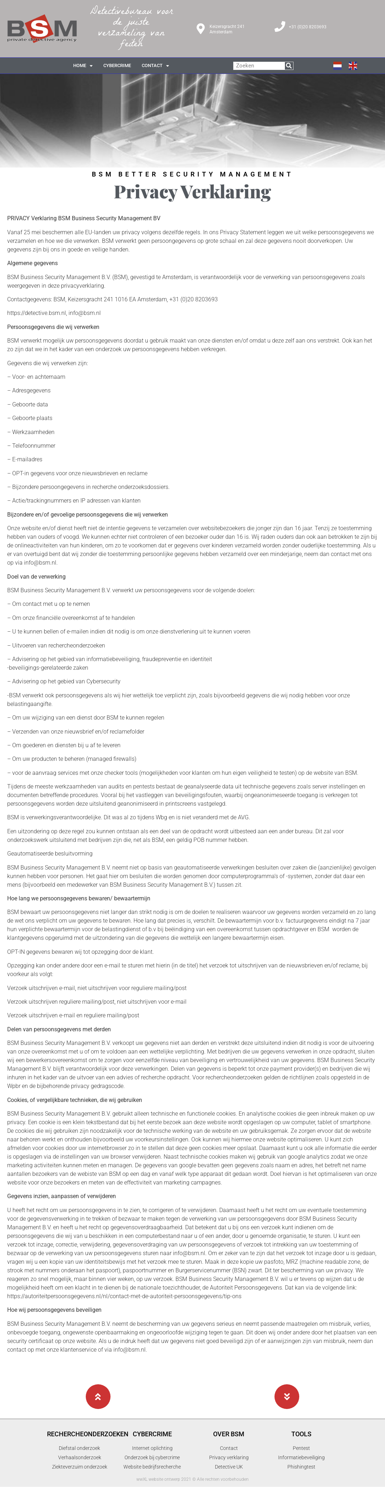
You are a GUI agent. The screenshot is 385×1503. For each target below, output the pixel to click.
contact (155, 66)
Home (83, 66)
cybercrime (117, 65)
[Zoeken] (289, 66)
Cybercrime (152, 1434)
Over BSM (228, 1434)
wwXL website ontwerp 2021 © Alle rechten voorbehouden (192, 1479)
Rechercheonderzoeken (87, 1434)
